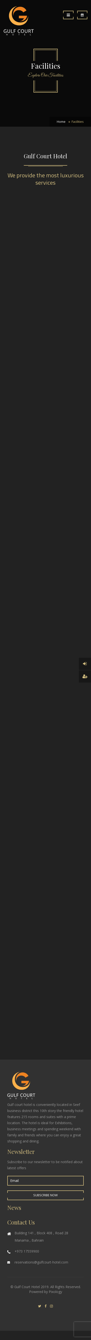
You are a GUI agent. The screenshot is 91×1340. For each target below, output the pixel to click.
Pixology (55, 1291)
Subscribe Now (45, 1195)
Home (61, 122)
